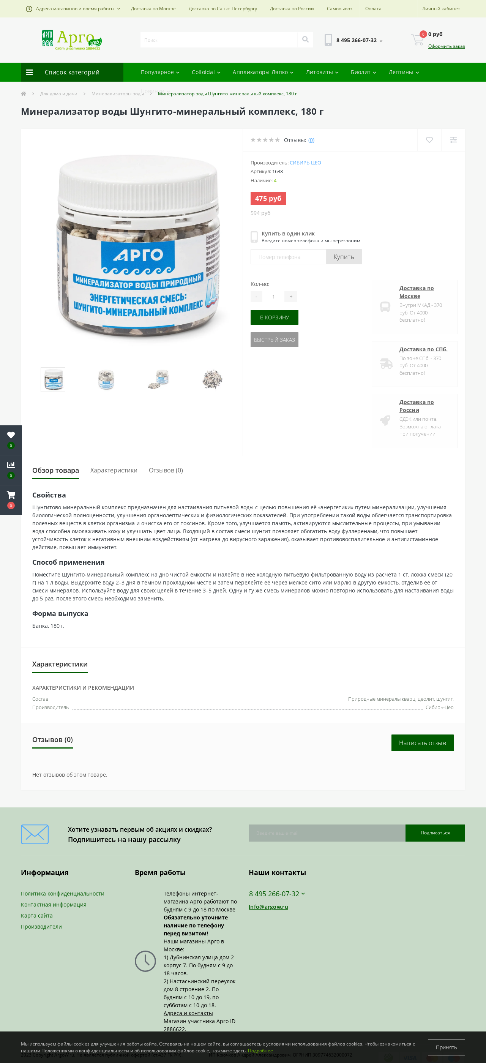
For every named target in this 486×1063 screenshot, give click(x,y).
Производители (41, 926)
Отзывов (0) (166, 470)
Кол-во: (260, 283)
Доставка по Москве (153, 8)
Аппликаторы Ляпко (263, 72)
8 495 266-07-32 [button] (277, 893)
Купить (344, 257)
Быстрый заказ (274, 339)
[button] (73, 8)
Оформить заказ (446, 46)
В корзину (274, 317)
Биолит (363, 72)
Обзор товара (55, 470)
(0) (311, 140)
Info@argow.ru (268, 906)
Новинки (155, 91)
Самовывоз (339, 8)
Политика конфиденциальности (62, 893)
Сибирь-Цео (305, 162)
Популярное (160, 72)
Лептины (404, 72)
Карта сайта (37, 915)
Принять (446, 1047)
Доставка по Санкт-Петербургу (223, 8)
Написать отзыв (422, 743)
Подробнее (260, 1050)
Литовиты (322, 72)
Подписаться (435, 832)
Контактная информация (54, 904)
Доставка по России (292, 8)
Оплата (373, 8)
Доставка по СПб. (423, 349)
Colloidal (206, 72)
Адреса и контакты (188, 1013)
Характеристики (113, 470)
